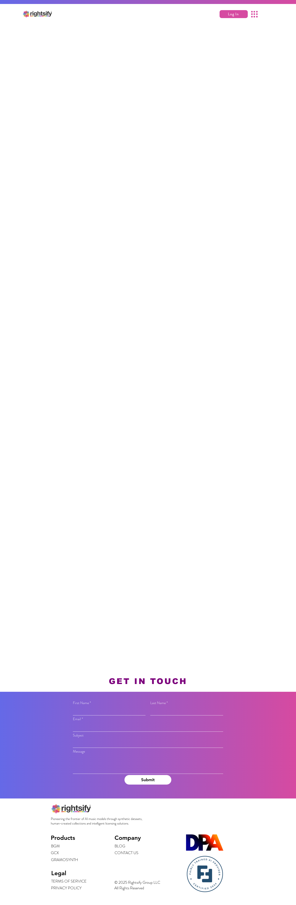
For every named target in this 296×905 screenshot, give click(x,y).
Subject (78, 735)
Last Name (159, 703)
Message (79, 751)
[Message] (148, 764)
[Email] (147, 727)
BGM (55, 846)
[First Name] (108, 711)
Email (78, 719)
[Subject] (147, 743)
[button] (234, 14)
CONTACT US (126, 853)
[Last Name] (185, 711)
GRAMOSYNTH (64, 860)
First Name (82, 703)
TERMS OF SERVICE (69, 881)
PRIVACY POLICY (66, 888)
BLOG (120, 846)
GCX (55, 853)
